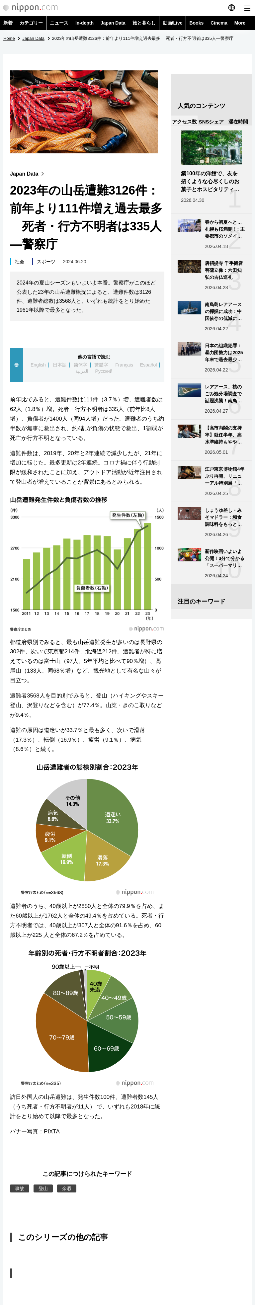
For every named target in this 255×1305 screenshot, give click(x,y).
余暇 (66, 1188)
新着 (8, 23)
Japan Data (113, 23)
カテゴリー (31, 23)
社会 (19, 261)
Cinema (219, 23)
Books (196, 23)
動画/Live (173, 23)
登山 (43, 1188)
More (239, 23)
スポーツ (46, 261)
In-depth (84, 23)
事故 (19, 1188)
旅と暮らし (144, 23)
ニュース (59, 23)
